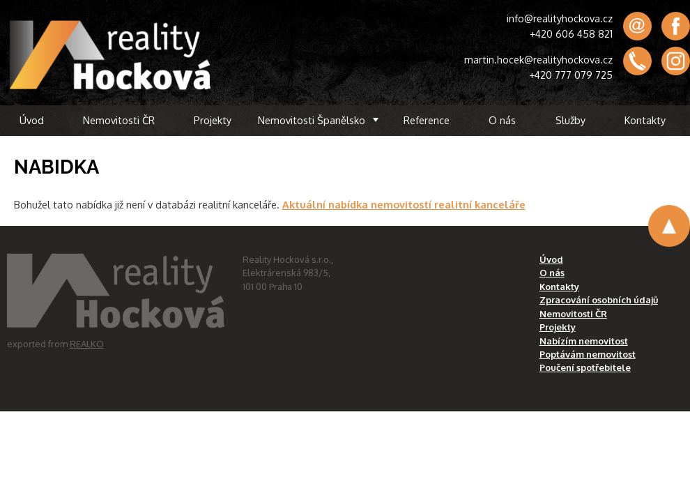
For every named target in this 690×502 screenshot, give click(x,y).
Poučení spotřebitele (585, 367)
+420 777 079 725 (571, 74)
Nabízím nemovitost (583, 341)
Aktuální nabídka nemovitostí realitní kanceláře (404, 204)
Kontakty (645, 120)
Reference (427, 120)
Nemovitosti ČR (119, 120)
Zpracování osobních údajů (598, 299)
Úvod (32, 120)
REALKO (87, 343)
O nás (502, 120)
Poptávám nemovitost (587, 354)
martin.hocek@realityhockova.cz (538, 59)
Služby (570, 120)
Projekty (212, 120)
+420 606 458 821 (571, 33)
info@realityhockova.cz (560, 18)
